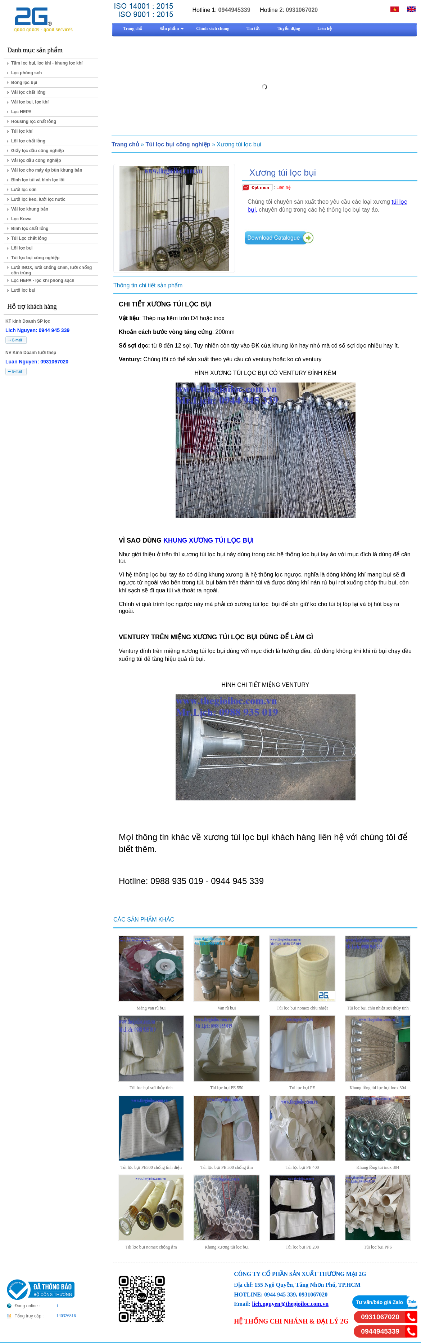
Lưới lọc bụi (23, 290)
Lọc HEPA (21, 111)
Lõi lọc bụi (21, 248)
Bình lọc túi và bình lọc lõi (37, 179)
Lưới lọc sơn (23, 189)
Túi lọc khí (21, 131)
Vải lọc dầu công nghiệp (36, 160)
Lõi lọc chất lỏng (28, 140)
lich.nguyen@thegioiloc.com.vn (290, 1304)
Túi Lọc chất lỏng (29, 238)
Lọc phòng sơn (26, 72)
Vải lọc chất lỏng (28, 92)
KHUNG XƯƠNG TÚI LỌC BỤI (208, 540)
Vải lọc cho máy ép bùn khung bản (46, 170)
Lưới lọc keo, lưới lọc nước (38, 199)
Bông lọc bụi (24, 82)
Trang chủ (125, 144)
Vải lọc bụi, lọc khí (30, 102)
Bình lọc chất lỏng (30, 228)
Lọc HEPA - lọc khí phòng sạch (42, 280)
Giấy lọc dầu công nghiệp (37, 150)
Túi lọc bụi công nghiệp (35, 257)
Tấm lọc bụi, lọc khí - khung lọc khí (46, 63)
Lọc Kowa (21, 218)
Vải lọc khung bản (29, 209)
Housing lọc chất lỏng (33, 121)
